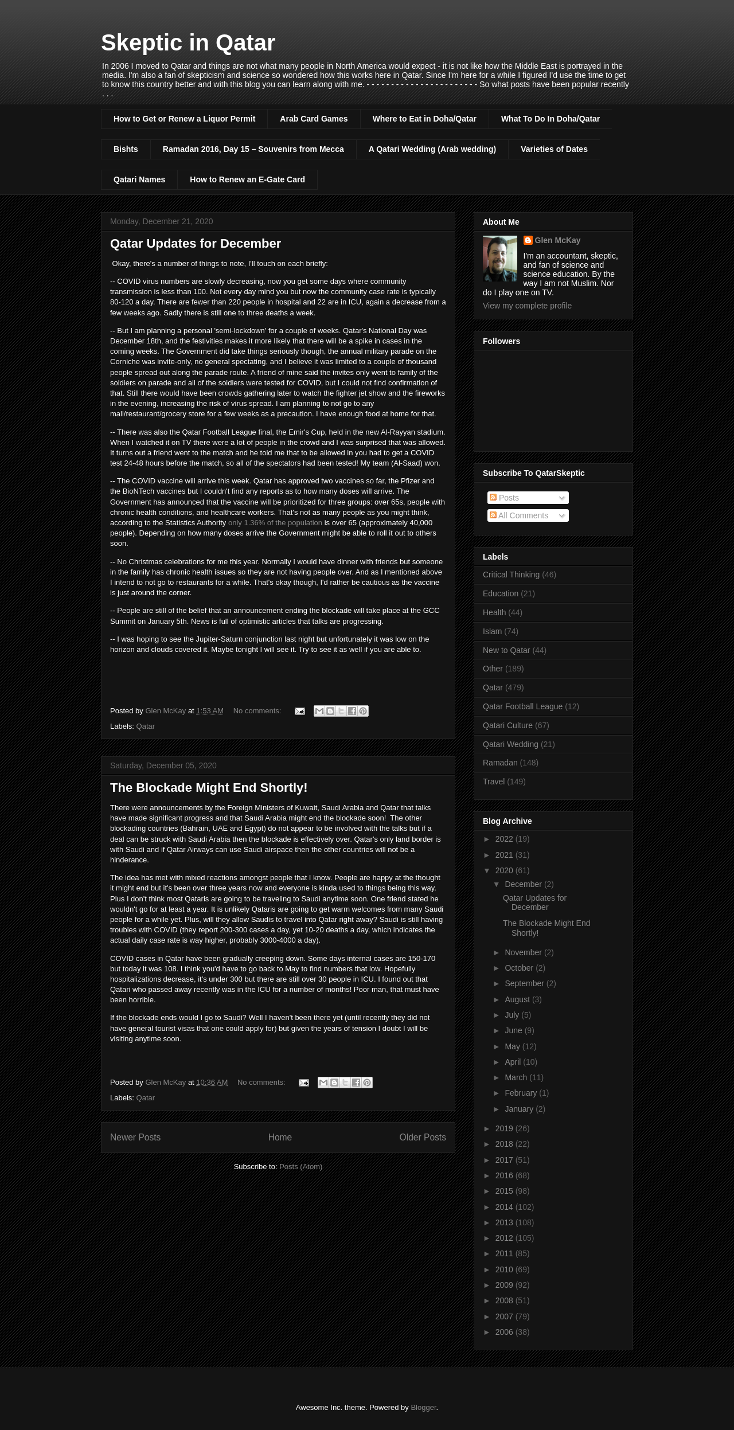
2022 (505, 838)
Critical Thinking (511, 574)
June (514, 1030)
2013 (505, 1222)
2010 (505, 1269)
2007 (505, 1316)
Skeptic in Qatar (188, 42)
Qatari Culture (508, 725)
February (522, 1092)
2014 (505, 1207)
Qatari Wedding (510, 744)
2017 (505, 1160)
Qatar (145, 726)
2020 (505, 870)
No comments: (258, 710)
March (517, 1077)
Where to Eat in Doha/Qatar (425, 118)
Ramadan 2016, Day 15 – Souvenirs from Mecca (253, 149)
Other (493, 668)
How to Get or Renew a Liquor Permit (184, 118)
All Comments (519, 515)
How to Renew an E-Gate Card (247, 179)
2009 (505, 1285)
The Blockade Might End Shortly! (209, 787)
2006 (505, 1332)
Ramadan (500, 762)
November (524, 952)
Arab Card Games (314, 118)
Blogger (423, 1407)
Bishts (126, 149)
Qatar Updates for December (195, 243)
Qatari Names (139, 179)
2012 (505, 1238)
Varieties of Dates (554, 149)
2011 (505, 1253)
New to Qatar (506, 650)
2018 (505, 1143)
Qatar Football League (523, 706)
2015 (505, 1190)
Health (494, 612)
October (520, 967)
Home (280, 1137)
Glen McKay (558, 240)
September (525, 983)
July (513, 1014)
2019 (505, 1128)
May (513, 1046)
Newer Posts (135, 1137)
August (518, 999)
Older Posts (423, 1137)
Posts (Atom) (300, 1166)
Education (500, 593)
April (514, 1061)
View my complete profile (527, 305)
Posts (504, 497)
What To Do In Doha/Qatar (550, 118)
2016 (505, 1175)
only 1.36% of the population (275, 522)
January (520, 1108)
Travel (494, 781)
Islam (492, 631)
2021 (505, 854)
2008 (505, 1300)
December (524, 884)
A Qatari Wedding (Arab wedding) (432, 149)
